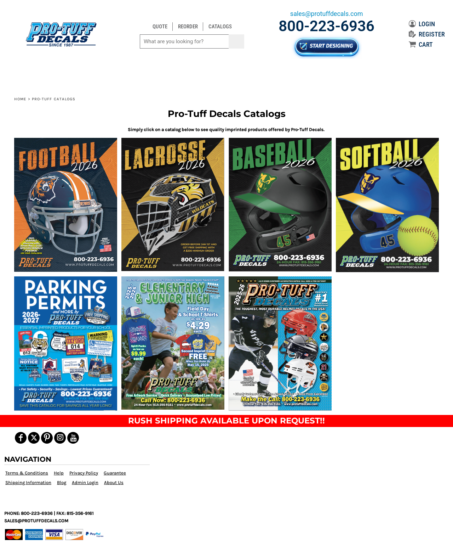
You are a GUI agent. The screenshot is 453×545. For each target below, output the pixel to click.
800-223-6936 (326, 26)
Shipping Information (28, 482)
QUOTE (160, 26)
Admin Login (85, 482)
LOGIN (422, 24)
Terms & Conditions (26, 473)
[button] (65, 204)
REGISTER (427, 34)
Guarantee (115, 473)
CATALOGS (220, 26)
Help (59, 473)
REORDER (188, 26)
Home (20, 99)
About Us (114, 482)
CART (421, 44)
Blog (61, 482)
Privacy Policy (83, 473)
